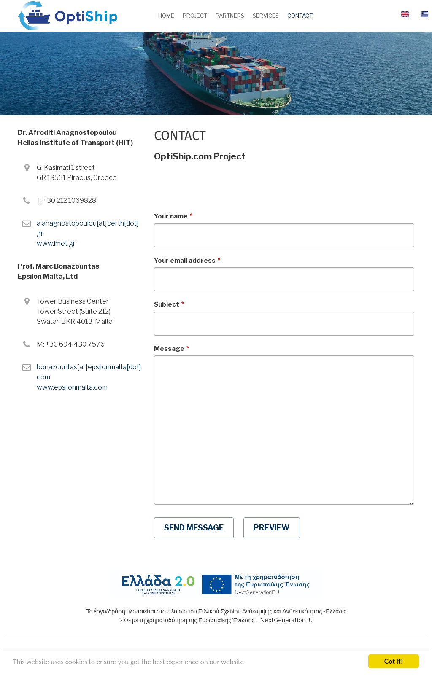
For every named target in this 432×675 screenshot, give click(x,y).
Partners (230, 15)
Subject (166, 304)
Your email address (185, 260)
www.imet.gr (56, 243)
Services (266, 15)
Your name (171, 216)
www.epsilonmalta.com (72, 387)
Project (195, 15)
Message (169, 348)
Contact (300, 15)
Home (166, 15)
